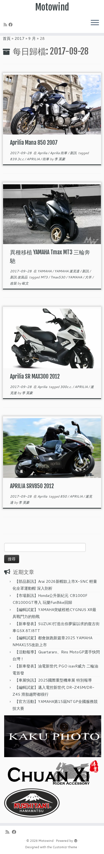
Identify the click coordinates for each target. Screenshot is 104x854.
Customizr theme (65, 847)
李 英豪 (59, 159)
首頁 (7, 38)
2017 (19, 38)
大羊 (88, 277)
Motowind (52, 7)
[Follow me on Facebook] (11, 24)
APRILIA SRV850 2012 (32, 486)
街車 (46, 159)
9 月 (32, 38)
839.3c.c (17, 159)
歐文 (25, 283)
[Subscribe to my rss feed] (6, 24)
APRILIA (33, 159)
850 (64, 496)
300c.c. (66, 386)
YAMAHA (44, 271)
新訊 (73, 153)
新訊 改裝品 (19, 277)
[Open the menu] (95, 23)
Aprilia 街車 (59, 153)
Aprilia (42, 153)
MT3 (44, 277)
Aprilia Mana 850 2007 (34, 142)
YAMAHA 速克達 (67, 271)
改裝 (13, 283)
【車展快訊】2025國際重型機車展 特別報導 (53, 680)
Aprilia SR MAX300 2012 (35, 376)
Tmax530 (58, 277)
